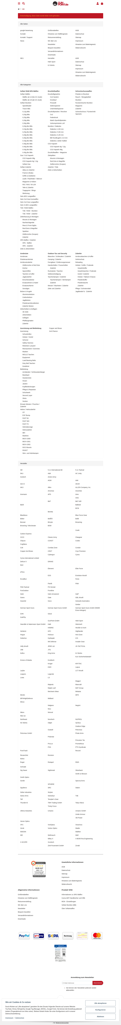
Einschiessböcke (28, 280)
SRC (49, 788)
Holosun (51, 635)
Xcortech (51, 842)
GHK (22, 614)
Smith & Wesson (81, 774)
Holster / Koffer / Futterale (84, 265)
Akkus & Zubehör (29, 170)
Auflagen (26, 318)
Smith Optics (24, 777)
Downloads (52, 55)
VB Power (78, 818)
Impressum (79, 41)
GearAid (23, 601)
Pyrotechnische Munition (84, 103)
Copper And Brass (26, 551)
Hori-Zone (78, 635)
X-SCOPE (23, 842)
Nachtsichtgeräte (28, 222)
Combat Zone (52, 548)
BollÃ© (50, 519)
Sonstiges (26, 288)
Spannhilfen (27, 271)
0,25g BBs (26, 117)
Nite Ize (23, 716)
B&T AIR (78, 501)
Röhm (22, 759)
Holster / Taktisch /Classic (87, 277)
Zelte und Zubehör (54, 288)
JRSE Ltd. (51, 646)
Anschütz (78, 491)
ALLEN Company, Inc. (83, 487)
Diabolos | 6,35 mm (57, 135)
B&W (22, 505)
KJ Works (51, 65)
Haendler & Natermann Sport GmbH (33, 624)
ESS (49, 575)
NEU (22, 58)
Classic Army (52, 537)
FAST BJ (26, 418)
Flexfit (50, 583)
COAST (50, 541)
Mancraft (78, 684)
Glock (50, 614)
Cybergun (51, 554)
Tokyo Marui (79, 803)
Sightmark (51, 770)
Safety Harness (28, 343)
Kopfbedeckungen (29, 387)
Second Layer (27, 395)
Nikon (22, 712)
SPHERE (51, 784)
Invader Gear (80, 642)
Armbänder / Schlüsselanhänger (34, 372)
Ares (77, 494)
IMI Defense (52, 642)
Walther (78, 832)
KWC (50, 667)
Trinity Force (52, 806)
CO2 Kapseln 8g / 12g (30, 161)
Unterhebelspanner (56, 109)
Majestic (51, 684)
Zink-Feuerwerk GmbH (56, 845)
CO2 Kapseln (52, 144)
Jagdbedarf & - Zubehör (83, 291)
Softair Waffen (25, 94)
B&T (49, 501)
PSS (49, 747)
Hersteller (51, 58)
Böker (22, 519)
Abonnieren (98, 983)
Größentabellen (53, 30)
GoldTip (23, 617)
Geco (50, 601)
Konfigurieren (100, 1010)
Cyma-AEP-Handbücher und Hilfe (73, 898)
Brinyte (50, 522)
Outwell (50, 730)
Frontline (51, 590)
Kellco (22, 653)
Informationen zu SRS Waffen (72, 894)
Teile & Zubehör (28, 187)
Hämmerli (78, 624)
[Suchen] (23, 3)
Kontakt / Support (26, 37)
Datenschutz (79, 34)
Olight (50, 723)
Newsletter (51, 44)
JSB (21, 650)
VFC (21, 825)
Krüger (50, 664)
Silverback (79, 770)
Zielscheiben (27, 315)
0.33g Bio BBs (28, 141)
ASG (77, 498)
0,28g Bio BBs (28, 135)
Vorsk (22, 828)
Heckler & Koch (80, 628)
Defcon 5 (23, 561)
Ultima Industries (26, 811)
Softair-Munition (25, 103)
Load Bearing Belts (29, 360)
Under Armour (80, 814)
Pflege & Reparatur (29, 389)
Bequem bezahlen (54, 48)
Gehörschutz (79, 259)
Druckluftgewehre (54, 94)
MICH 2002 (27, 444)
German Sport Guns (27, 608)
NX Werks (23, 723)
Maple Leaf (52, 688)
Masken (25, 352)
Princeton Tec (80, 740)
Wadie (77, 828)
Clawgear (78, 537)
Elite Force (79, 568)
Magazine (78, 106)
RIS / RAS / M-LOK (29, 184)
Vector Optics (25, 821)
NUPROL (78, 719)
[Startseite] (18, 9)
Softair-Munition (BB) (69, 905)
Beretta (50, 512)
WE (21, 835)
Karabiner (26, 366)
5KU (21, 473)
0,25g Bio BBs (28, 132)
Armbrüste (24, 256)
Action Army (52, 477)
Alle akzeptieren (100, 1003)
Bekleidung (24, 369)
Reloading (79, 262)
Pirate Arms (79, 733)
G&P (77, 594)
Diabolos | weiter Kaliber (58, 141)
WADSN (23, 832)
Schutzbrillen (27, 334)
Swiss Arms (24, 796)
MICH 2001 (27, 441)
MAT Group (79, 688)
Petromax (78, 730)
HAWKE (51, 628)
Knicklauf (53, 100)
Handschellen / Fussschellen (58, 265)
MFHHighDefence (26, 698)
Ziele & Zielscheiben (27, 249)
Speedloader (27, 106)
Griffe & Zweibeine (29, 176)
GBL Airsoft (79, 597)
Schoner (25, 340)
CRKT (50, 551)
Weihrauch (51, 835)
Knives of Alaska (26, 660)
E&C (22, 565)
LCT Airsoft (79, 670)
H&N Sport (51, 62)
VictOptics (51, 825)
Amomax (51, 491)
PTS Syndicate (80, 747)
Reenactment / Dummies (31, 349)
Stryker (50, 792)
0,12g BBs (26, 111)
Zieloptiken (52, 155)
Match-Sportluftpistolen (58, 120)
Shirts (25, 398)
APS (49, 494)
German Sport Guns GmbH (57, 608)
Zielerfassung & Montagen (29, 217)
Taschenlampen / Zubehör (57, 277)
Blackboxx (23, 515)
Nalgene (51, 705)
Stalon (77, 788)
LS (49, 677)
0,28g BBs (26, 120)
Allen (49, 487)
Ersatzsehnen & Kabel (30, 283)
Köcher (25, 268)
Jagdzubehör (27, 277)
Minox (22, 702)
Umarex (50, 811)
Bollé (77, 519)
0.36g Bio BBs (28, 144)
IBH (24, 433)
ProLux (50, 744)
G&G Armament (53, 594)
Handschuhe (27, 378)
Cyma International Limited (29, 558)
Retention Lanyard (29, 346)
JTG (49, 650)
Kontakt (23, 34)
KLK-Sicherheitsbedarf (83, 657)
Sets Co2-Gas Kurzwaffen (29, 199)
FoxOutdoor (24, 590)
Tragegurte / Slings (29, 190)
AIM (76, 480)
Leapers (23, 674)
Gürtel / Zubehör (83, 274)
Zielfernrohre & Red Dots (31, 265)
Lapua (77, 667)
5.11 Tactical (79, 470)
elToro (22, 572)
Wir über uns (52, 41)
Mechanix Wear (53, 691)
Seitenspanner (55, 106)
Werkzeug (26, 193)
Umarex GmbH (80, 811)
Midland (50, 698)
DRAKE (50, 561)
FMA (77, 583)
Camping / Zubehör (54, 259)
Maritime (26, 436)
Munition (78, 100)
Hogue (22, 635)
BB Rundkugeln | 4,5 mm (59, 138)
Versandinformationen (55, 51)
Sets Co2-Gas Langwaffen (29, 202)
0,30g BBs (26, 123)
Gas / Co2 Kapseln (27, 155)
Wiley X (50, 839)
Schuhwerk (26, 392)
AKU (22, 487)
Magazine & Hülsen (29, 182)
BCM (77, 508)
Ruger (22, 762)
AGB (77, 30)
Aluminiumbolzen (29, 294)
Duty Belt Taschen (29, 363)
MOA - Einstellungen (69, 901)
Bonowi (22, 522)
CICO (22, 537)
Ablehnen (100, 1017)
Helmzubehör (27, 430)
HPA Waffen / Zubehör (28, 240)
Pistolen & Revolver (82, 94)
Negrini (77, 705)
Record (78, 751)
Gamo (22, 597)
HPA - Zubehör (28, 246)
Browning (78, 522)
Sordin (22, 781)
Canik (77, 530)
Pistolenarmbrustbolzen (31, 303)
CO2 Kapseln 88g (29, 158)
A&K (49, 473)
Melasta (78, 691)
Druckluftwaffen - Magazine (57, 152)
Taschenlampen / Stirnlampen (60, 280)
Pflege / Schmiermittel (83, 288)
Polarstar (51, 737)
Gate (49, 597)
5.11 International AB (55, 470)
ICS (76, 638)
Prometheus (79, 744)
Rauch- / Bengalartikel (83, 97)
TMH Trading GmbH (55, 803)
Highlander (79, 631)
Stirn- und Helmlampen (31, 453)
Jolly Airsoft (24, 646)
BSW (49, 526)
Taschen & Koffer (28, 274)
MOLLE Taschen (28, 354)
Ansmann (23, 494)
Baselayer (26, 375)
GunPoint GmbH (53, 621)
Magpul (78, 681)
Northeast (23, 719)
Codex (77, 541)
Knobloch (51, 660)
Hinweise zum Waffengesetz (58, 34)
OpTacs (78, 723)
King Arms (51, 653)
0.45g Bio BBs (28, 152)
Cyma (77, 554)
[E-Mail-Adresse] (77, 983)
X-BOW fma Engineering (84, 839)
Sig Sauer (23, 770)
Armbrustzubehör (26, 262)
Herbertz (23, 631)
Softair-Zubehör (25, 167)
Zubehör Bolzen (28, 306)
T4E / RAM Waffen (26, 208)
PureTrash (24, 751)
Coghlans (23, 544)
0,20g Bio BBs (28, 126)
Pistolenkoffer (82, 280)
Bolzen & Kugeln (26, 291)
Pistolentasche (83, 283)
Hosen (25, 381)
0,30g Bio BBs (28, 138)
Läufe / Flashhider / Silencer (32, 179)
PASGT (25, 450)
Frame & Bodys (28, 173)
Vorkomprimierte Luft (57, 123)
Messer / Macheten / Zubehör (58, 286)
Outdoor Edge (80, 726)
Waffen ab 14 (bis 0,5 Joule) (32, 97)
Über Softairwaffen (68, 908)
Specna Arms (80, 781)
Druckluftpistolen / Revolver (57, 111)
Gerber (77, 604)
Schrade (23, 767)
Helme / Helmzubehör (27, 409)
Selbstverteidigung (54, 274)
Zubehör (25, 237)
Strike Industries (26, 792)
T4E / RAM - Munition (30, 211)
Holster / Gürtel (28, 337)
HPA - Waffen (27, 243)
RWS (77, 762)
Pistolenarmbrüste (26, 259)
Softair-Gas (27, 164)
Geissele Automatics (82, 601)
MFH (77, 695)
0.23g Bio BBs (28, 129)
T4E (76, 796)
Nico (49, 709)
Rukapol (51, 762)
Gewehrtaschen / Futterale (87, 271)
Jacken (25, 384)
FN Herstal (51, 587)
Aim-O (22, 484)
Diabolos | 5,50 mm (57, 132)
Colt (21, 548)
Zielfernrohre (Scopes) (30, 234)
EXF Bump (26, 415)
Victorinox (78, 825)
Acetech (23, 477)
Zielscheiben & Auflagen (28, 309)
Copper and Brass (55, 328)
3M (21, 470)
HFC (49, 631)
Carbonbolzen (27, 297)
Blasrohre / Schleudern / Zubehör (59, 256)
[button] (98, 3)
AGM (49, 480)
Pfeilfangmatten (28, 321)
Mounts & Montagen (30, 219)
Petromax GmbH (26, 733)
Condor (78, 548)
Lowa (22, 677)
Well (76, 835)
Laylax (22, 670)
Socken (25, 401)
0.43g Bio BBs (28, 149)
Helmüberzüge (28, 427)
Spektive (26, 231)
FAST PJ (26, 424)
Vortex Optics (52, 828)
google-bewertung (26, 30)
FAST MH (26, 421)
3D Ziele (25, 312)
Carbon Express (26, 534)
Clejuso (23, 541)
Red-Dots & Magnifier (30, 228)
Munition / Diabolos (54, 126)
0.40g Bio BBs (28, 147)
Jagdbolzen (27, 300)
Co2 (51, 114)
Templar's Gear (53, 799)
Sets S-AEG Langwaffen (28, 205)
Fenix (77, 579)
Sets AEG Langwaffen (28, 196)
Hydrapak (51, 638)
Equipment (26, 357)
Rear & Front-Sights (29, 225)
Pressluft (53, 103)
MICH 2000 (27, 439)
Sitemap (78, 37)
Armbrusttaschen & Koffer (84, 256)
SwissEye (51, 796)
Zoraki (77, 845)
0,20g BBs (26, 114)
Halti (49, 624)
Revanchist (24, 755)
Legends (51, 674)
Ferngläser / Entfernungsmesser (59, 262)
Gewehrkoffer (82, 268)
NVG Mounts (27, 447)
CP (24, 412)
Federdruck (54, 117)
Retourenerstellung (54, 37)
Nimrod (50, 712)
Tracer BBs (26, 109)
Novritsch (51, 719)
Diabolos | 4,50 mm (57, 129)
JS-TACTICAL (80, 646)
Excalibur (23, 579)
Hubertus (23, 638)
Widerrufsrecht (80, 48)
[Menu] (19, 3)
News (22, 41)
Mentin (22, 695)
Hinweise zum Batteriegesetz (85, 44)
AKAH (77, 484)
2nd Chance (53, 331)
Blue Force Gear (81, 515)
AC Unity (78, 473)
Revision (51, 755)
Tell (21, 799)
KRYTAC (78, 664)
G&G (22, 594)
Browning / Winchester (28, 526)
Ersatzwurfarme (28, 286)
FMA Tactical (24, 587)
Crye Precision (80, 551)
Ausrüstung (24, 331)
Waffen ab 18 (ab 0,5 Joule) (32, 100)
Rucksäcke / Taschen (55, 271)
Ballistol (78, 505)
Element (51, 568)
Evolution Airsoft (81, 575)
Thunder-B (24, 803)
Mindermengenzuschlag (62, 1022)
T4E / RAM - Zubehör (30, 214)
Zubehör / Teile (53, 167)
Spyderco (23, 788)
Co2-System (54, 97)
